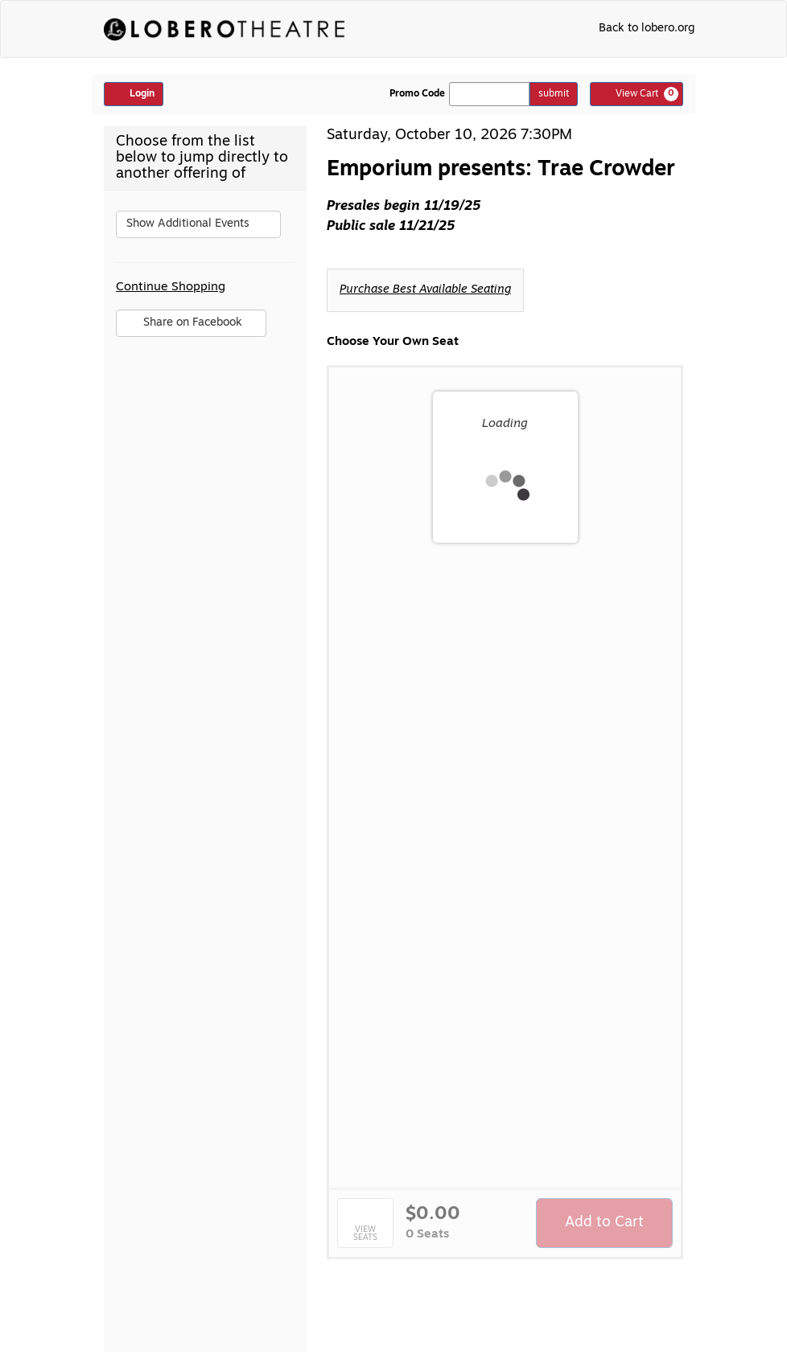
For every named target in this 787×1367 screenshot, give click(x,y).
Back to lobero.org (646, 29)
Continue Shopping (170, 287)
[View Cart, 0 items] (636, 94)
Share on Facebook (191, 327)
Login (134, 93)
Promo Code (417, 94)
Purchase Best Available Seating (425, 290)
